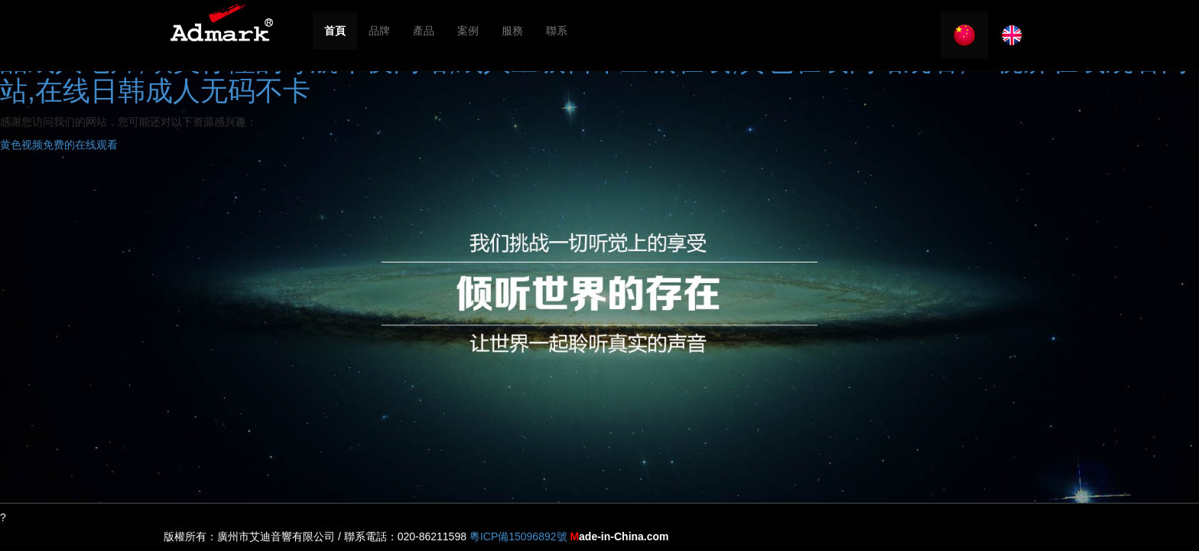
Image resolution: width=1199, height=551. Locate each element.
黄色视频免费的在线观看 (59, 145)
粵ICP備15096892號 (518, 536)
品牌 (379, 30)
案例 (468, 30)
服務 (512, 30)
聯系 (556, 30)
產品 (423, 30)
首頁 (335, 30)
